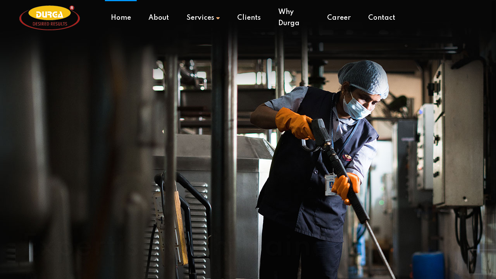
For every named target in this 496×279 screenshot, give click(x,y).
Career (339, 17)
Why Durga (289, 18)
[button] (441, 256)
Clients (249, 17)
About (158, 17)
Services (203, 17)
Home (121, 17)
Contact (381, 17)
